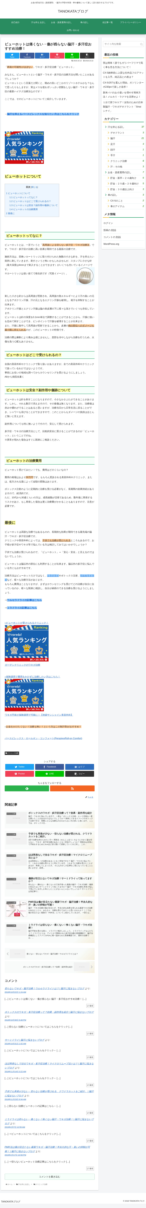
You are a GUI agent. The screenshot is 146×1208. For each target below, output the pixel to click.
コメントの (112, 237)
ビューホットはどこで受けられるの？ (30, 201)
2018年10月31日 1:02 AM (15, 1047)
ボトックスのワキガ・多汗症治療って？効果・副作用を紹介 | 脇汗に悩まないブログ (49, 1015)
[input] (123, 44)
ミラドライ (53, 575)
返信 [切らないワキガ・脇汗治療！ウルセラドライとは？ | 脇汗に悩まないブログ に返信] (90, 1009)
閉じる (34, 187)
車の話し (126, 195)
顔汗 (127, 149)
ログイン (108, 223)
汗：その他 (127, 166)
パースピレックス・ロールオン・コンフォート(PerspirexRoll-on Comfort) (43, 738)
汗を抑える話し (126, 127)
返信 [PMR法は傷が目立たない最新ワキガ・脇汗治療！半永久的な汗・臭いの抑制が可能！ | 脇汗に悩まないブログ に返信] (90, 1172)
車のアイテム (127, 206)
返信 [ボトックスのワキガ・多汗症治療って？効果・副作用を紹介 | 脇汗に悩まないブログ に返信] (90, 1037)
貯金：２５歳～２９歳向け (127, 183)
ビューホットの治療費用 (23, 209)
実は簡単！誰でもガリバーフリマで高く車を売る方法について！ (123, 65)
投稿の (109, 230)
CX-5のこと (127, 200)
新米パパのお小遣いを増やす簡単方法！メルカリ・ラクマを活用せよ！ (122, 94)
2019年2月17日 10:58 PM (15, 1158)
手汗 (127, 155)
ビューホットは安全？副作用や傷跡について (33, 205)
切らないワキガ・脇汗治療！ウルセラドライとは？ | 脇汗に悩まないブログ (44, 992)
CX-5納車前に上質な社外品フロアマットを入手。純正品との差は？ (123, 74)
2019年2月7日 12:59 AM (15, 1131)
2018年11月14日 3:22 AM (15, 1075)
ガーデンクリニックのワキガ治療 (22, 665)
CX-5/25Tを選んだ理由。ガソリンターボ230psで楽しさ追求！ (123, 84)
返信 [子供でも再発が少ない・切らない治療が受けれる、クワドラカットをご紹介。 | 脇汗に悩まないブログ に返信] (90, 1116)
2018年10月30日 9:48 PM (15, 1023)
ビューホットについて (18, 193)
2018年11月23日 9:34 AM (15, 1103)
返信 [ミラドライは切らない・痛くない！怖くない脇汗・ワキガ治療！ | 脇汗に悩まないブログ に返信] (90, 1144)
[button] (141, 44)
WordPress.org (111, 244)
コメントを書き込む (49, 1180)
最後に (10, 213)
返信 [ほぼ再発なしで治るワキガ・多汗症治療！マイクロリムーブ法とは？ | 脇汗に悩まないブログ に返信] (90, 1088)
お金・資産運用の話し (126, 172)
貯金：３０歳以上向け (127, 189)
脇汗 (127, 138)
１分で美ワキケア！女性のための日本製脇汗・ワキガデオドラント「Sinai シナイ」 (123, 106)
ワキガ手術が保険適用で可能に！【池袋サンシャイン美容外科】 (39, 715)
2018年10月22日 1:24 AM (15, 996)
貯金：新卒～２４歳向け (127, 178)
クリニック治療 (11, 753)
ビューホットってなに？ (23, 197)
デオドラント (127, 132)
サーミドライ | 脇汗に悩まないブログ (24, 1043)
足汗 (127, 144)
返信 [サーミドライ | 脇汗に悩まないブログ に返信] (90, 1061)
